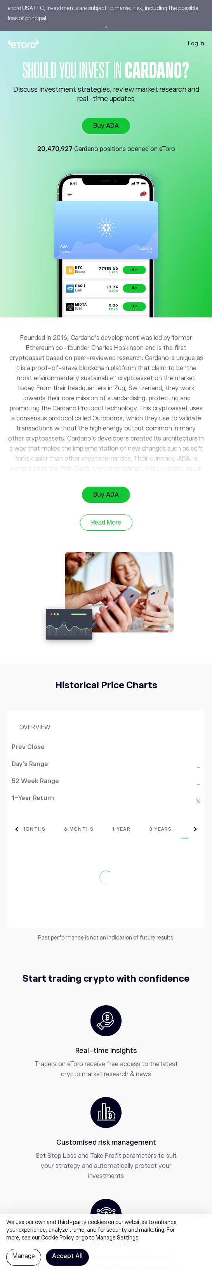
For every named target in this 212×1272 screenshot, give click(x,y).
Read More (106, 522)
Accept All (67, 1256)
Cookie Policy (57, 1237)
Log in (196, 43)
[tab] (62, 829)
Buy (134, 269)
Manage (23, 1256)
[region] (106, 1243)
